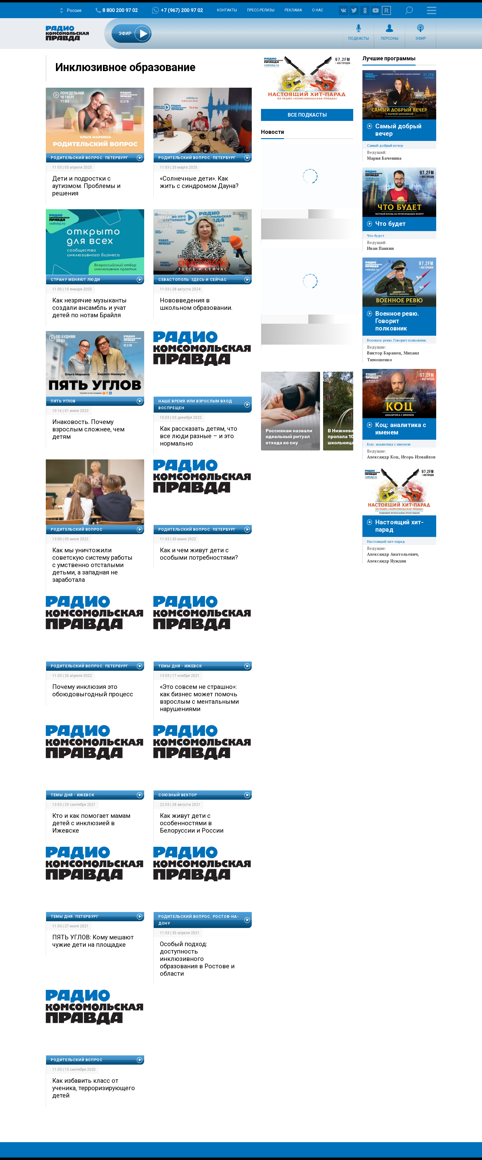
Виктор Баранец (384, 353)
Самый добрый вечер (385, 145)
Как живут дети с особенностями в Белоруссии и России (191, 823)
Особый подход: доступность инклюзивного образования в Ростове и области (197, 958)
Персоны (389, 38)
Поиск (409, 10)
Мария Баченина (384, 158)
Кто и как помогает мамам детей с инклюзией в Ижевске (91, 823)
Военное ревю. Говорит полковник (397, 321)
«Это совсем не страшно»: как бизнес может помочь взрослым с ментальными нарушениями (199, 698)
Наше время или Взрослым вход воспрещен (195, 404)
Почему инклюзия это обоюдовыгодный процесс (92, 690)
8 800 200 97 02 (120, 10)
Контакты (227, 10)
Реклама (293, 10)
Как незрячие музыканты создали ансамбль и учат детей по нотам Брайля (89, 308)
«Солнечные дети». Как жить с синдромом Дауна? (199, 182)
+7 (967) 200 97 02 (182, 10)
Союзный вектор (177, 795)
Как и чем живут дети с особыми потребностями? (199, 553)
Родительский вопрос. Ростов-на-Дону (198, 920)
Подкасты (358, 38)
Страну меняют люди (75, 280)
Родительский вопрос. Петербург (89, 158)
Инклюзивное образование (125, 67)
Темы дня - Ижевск (180, 666)
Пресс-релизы (261, 10)
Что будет (390, 223)
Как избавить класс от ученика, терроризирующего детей (93, 1088)
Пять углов (63, 401)
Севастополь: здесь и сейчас (192, 280)
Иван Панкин (380, 248)
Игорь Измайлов (418, 457)
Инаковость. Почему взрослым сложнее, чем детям (88, 429)
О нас (317, 10)
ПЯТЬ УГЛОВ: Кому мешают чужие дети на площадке (93, 941)
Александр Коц (383, 457)
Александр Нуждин (386, 561)
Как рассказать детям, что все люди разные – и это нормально (198, 436)
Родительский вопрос (76, 529)
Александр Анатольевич (392, 554)
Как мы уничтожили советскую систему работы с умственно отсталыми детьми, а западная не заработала (92, 564)
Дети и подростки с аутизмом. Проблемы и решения (86, 186)
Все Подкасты (307, 115)
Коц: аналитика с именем (388, 444)
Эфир (420, 38)
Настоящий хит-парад (307, 78)
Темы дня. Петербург (74, 916)
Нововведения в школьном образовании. (196, 304)
